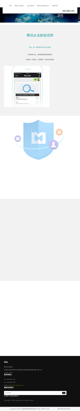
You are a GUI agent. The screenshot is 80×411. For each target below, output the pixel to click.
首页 (10, 5)
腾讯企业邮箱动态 (43, 5)
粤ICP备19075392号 (64, 409)
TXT (48, 409)
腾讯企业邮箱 (19, 5)
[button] (38, 20)
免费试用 (55, 5)
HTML (43, 409)
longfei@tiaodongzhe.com (16, 385)
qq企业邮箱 (30, 5)
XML (39, 409)
